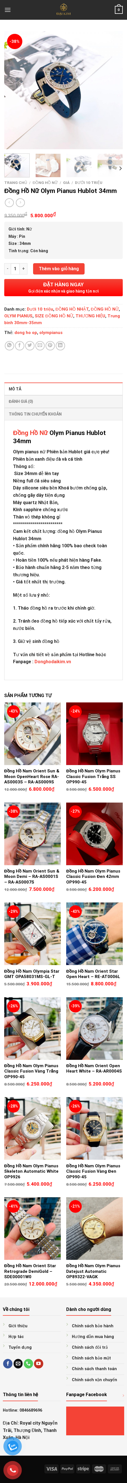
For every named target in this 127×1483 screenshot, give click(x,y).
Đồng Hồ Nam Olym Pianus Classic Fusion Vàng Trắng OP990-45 (31, 1071)
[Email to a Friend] (40, 345)
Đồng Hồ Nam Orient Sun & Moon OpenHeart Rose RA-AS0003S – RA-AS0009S (31, 776)
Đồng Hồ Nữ (30, 432)
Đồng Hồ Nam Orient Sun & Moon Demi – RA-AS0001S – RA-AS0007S (31, 877)
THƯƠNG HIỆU (90, 315)
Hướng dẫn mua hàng (93, 1336)
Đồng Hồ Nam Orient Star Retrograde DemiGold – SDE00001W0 (30, 1271)
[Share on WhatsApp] (9, 345)
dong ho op (25, 332)
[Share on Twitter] (30, 345)
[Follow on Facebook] (7, 1363)
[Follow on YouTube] (38, 1363)
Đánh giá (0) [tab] (21, 401)
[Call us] (28, 1363)
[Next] (120, 168)
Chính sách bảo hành (92, 1326)
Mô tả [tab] (15, 389)
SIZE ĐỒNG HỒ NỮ (54, 315)
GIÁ (66, 182)
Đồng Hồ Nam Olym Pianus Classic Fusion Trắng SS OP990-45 (93, 776)
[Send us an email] (18, 1363)
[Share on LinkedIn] (60, 345)
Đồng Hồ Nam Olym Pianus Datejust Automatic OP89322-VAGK (93, 1271)
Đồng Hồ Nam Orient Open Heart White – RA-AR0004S (94, 1068)
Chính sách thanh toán (94, 1368)
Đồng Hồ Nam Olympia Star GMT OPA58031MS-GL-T (31, 974)
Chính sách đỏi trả (90, 1347)
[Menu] (7, 10)
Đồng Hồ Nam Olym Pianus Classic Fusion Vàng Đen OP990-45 (93, 1171)
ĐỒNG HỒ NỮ (45, 182)
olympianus (51, 332)
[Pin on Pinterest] (50, 345)
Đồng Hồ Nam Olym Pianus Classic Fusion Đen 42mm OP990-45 (93, 877)
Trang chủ (15, 182)
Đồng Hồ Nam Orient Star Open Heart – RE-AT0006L (93, 974)
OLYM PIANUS (18, 315)
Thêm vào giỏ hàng (59, 268)
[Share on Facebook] (19, 345)
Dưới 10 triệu (88, 182)
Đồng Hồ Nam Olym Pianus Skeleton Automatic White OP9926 (31, 1171)
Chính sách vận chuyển (94, 1379)
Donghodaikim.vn (53, 661)
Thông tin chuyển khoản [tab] (35, 414)
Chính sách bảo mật (91, 1358)
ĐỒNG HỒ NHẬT (72, 309)
